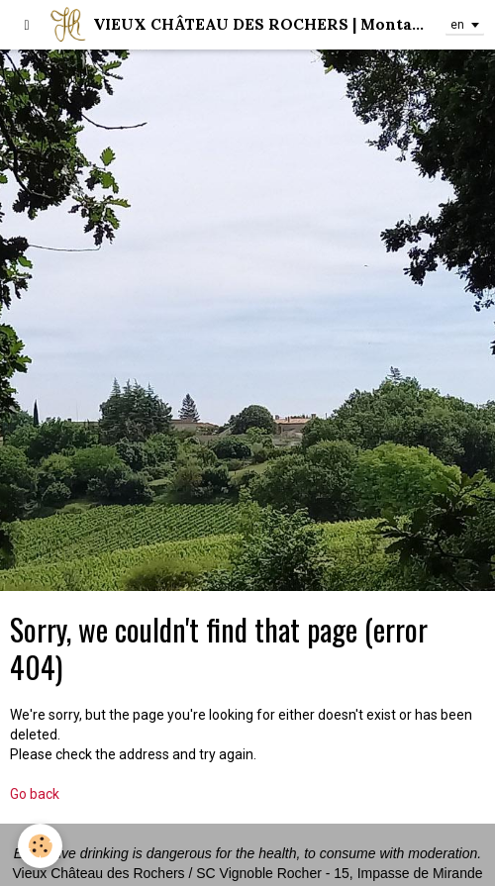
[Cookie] (40, 846)
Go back (34, 794)
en (457, 25)
